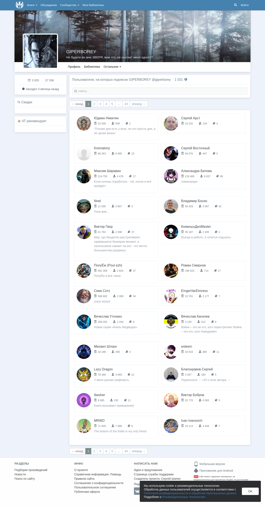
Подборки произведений (30, 470)
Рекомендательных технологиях (183, 497)
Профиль (74, 66)
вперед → (138, 104)
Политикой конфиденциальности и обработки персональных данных (190, 493)
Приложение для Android (213, 470)
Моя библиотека (93, 5)
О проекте (81, 470)
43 (126, 104)
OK (250, 491)
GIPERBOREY (81, 51)
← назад (77, 104)
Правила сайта (84, 478)
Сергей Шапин (171, 478)
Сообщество (69, 5)
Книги (32, 5)
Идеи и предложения (148, 470)
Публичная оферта (87, 491)
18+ (196, 476)
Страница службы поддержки (153, 474)
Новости (20, 474)
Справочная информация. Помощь (98, 474)
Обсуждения (49, 5)
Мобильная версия (209, 464)
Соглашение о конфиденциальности (98, 483)
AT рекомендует (34, 121)
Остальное (112, 66)
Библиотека (92, 66)
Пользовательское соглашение (95, 487)
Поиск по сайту (24, 478)
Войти (245, 5)
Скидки (26, 102)
